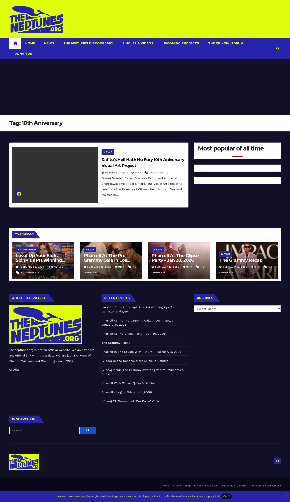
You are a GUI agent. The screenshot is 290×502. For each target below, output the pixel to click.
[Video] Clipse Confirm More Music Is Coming (135, 361)
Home (30, 43)
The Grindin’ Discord (234, 485)
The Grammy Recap (240, 260)
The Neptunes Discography (87, 43)
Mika (136, 172)
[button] (277, 48)
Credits (14, 369)
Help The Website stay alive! (201, 485)
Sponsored (27, 249)
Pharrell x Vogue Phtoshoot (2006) (127, 392)
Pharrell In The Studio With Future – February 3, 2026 (141, 352)
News (48, 43)
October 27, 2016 (117, 172)
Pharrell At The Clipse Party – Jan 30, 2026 (175, 258)
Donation (22, 54)
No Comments (158, 172)
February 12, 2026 (99, 267)
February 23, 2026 (32, 267)
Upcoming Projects (180, 43)
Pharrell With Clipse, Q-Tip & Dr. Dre (128, 383)
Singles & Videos (138, 43)
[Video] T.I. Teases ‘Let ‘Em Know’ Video (131, 401)
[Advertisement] (145, 87)
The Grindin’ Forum (225, 43)
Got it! (226, 496)
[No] (285, 496)
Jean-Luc (55, 267)
